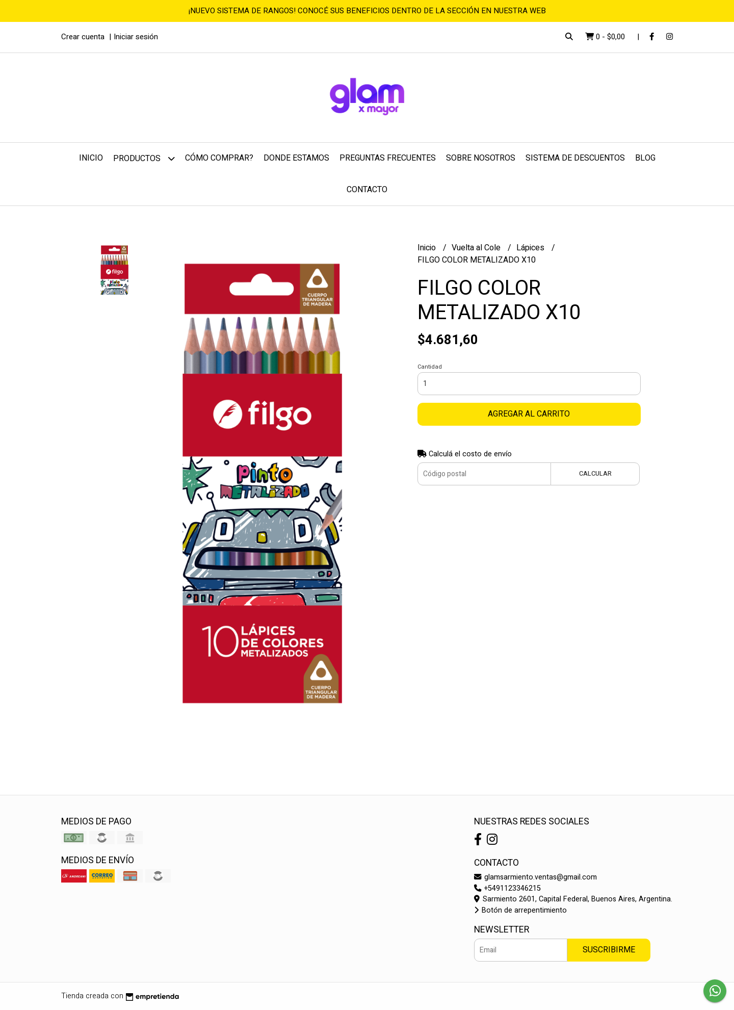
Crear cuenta (82, 36)
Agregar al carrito (529, 414)
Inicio (91, 158)
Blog (645, 158)
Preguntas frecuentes (387, 158)
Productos (144, 158)
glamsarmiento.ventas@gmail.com (535, 877)
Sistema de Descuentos (575, 158)
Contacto (367, 190)
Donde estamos (296, 158)
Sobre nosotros (480, 158)
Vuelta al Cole (477, 248)
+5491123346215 (507, 888)
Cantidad (429, 366)
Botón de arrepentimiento (520, 910)
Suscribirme (609, 950)
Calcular (595, 473)
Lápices (531, 248)
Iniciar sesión (136, 36)
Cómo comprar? (219, 158)
